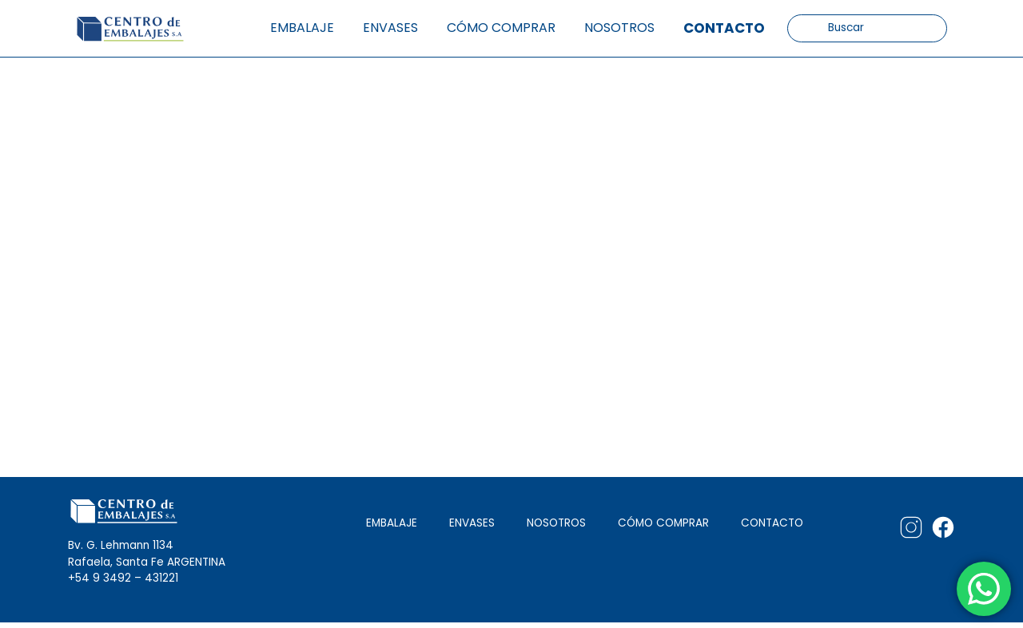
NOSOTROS (556, 523)
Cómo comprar (501, 27)
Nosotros (619, 27)
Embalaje (302, 27)
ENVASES (472, 523)
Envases (390, 27)
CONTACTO (772, 523)
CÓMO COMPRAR (663, 523)
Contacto (724, 28)
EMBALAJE (391, 523)
